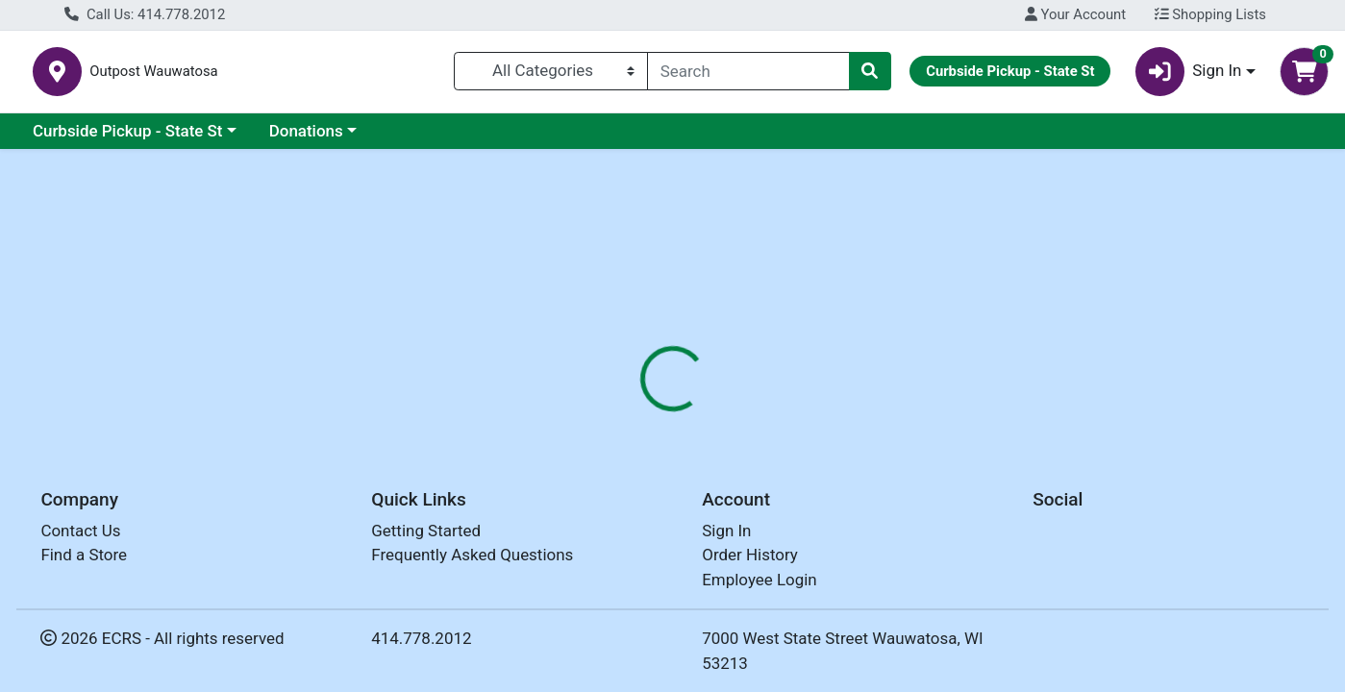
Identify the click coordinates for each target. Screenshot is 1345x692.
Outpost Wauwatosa (374, 75)
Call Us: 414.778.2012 (144, 14)
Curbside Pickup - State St (128, 138)
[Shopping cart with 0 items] (1304, 75)
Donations (306, 138)
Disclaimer (796, 418)
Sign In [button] (1188, 75)
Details (614, 418)
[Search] (748, 75)
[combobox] (748, 75)
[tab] (614, 417)
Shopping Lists (1210, 14)
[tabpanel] (953, 535)
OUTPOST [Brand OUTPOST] (798, 538)
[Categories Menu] (551, 75)
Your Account (1075, 14)
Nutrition (699, 418)
